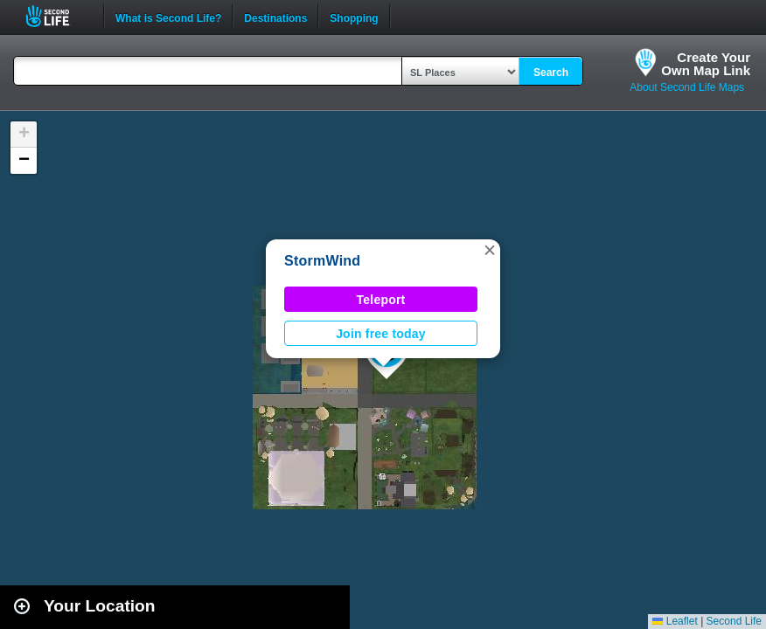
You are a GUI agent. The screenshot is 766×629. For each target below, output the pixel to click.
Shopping (354, 16)
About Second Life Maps (687, 87)
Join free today (381, 334)
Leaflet (674, 621)
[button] (489, 249)
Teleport (381, 300)
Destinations (275, 16)
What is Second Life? (168, 16)
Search (550, 72)
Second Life (57, 16)
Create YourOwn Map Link (705, 64)
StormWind (322, 260)
